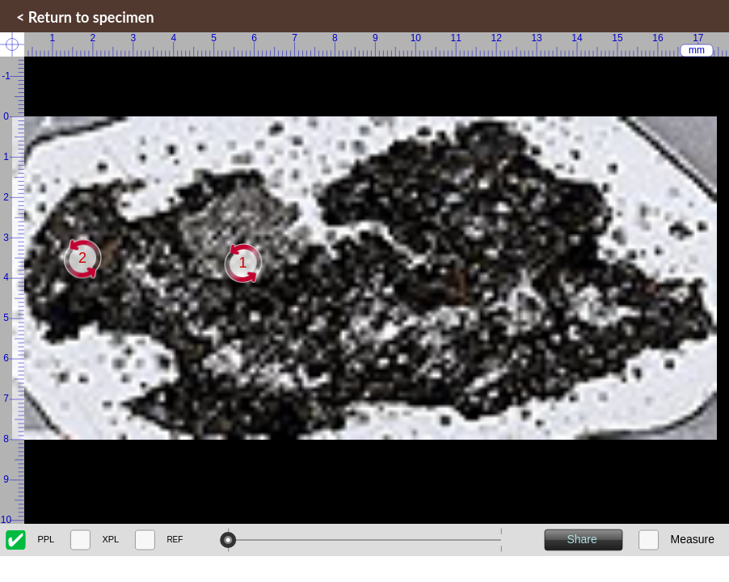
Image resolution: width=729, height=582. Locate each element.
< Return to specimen (85, 17)
